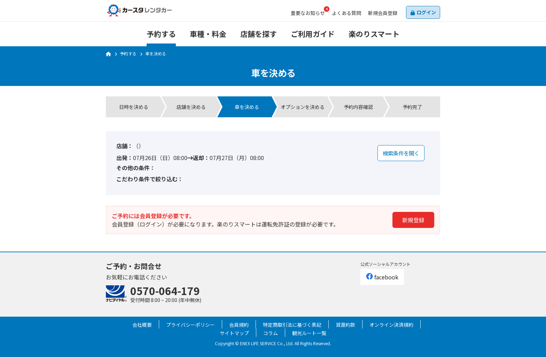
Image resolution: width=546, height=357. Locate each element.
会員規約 (239, 324)
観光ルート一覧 (309, 333)
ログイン (426, 12)
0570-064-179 (165, 290)
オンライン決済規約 (391, 324)
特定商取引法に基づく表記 (292, 324)
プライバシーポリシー (190, 324)
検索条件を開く (401, 153)
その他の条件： (135, 168)
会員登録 (382, 12)
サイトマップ (234, 333)
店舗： (124, 146)
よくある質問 (346, 12)
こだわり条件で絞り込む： (149, 179)
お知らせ (308, 12)
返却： (201, 157)
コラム (270, 333)
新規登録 (413, 220)
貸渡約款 (345, 324)
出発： (124, 157)
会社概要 (142, 324)
